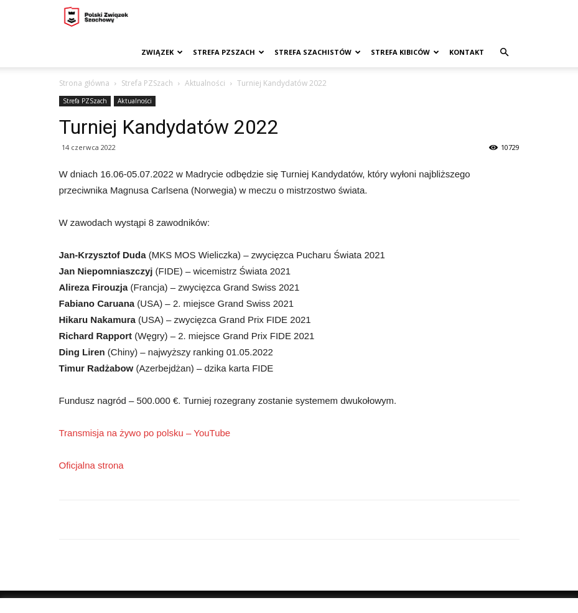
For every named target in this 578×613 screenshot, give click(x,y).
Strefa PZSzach (228, 52)
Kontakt (466, 52)
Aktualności (205, 83)
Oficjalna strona (91, 465)
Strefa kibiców (405, 52)
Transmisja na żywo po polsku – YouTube (145, 433)
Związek (162, 52)
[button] (505, 52)
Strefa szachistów (317, 52)
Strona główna (84, 83)
